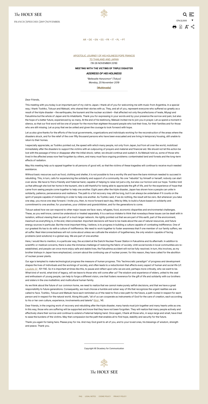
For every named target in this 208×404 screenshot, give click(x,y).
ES (102, 39)
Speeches (32, 21)
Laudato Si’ (31, 268)
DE (90, 39)
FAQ (80, 396)
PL (118, 39)
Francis (19, 21)
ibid (96, 300)
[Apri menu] (191, 14)
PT (123, 39)
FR (107, 39)
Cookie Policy (105, 396)
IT (113, 39)
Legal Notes (90, 396)
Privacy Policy (120, 396)
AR (84, 39)
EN (96, 39)
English (183, 21)
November (53, 21)
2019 (42, 21)
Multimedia (104, 87)
